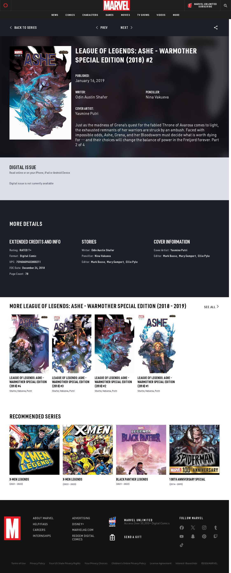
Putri (29, 390)
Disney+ (78, 524)
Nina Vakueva (157, 97)
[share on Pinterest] (204, 537)
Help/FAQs (40, 524)
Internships (42, 535)
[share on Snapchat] (193, 537)
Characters (90, 14)
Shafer (12, 390)
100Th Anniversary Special (187, 479)
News (54, 14)
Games (110, 14)
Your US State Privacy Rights (64, 563)
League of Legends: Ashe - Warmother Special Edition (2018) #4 (28, 382)
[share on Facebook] (182, 529)
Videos (161, 14)
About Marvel (43, 518)
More (176, 14)
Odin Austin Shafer (91, 97)
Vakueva (21, 390)
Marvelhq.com (82, 529)
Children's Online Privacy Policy (129, 563)
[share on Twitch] (216, 537)
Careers (39, 529)
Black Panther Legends (132, 479)
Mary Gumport (115, 261)
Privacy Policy (37, 563)
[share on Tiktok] (182, 546)
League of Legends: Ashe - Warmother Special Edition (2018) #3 (70, 382)
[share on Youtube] (182, 537)
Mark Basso (98, 261)
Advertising (81, 518)
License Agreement (161, 563)
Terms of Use (18, 563)
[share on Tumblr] (216, 528)
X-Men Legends (19, 479)
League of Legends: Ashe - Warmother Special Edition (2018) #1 (156, 382)
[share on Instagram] (204, 528)
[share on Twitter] (193, 528)
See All (211, 307)
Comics (70, 14)
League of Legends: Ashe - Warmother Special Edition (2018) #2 (113, 382)
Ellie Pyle (132, 261)
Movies (125, 14)
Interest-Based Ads (186, 563)
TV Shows (143, 14)
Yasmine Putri (86, 113)
